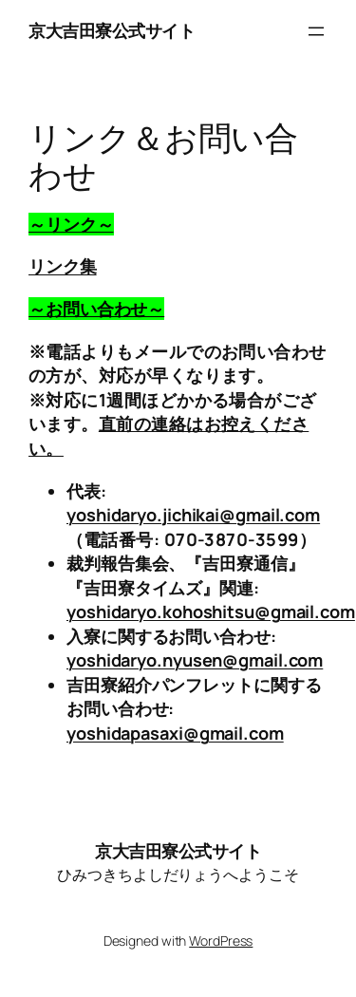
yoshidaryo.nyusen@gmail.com (194, 660)
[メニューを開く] (316, 31)
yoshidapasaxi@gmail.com (175, 733)
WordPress (221, 940)
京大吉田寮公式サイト (111, 30)
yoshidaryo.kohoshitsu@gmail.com (210, 611)
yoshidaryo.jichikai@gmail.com (193, 514)
